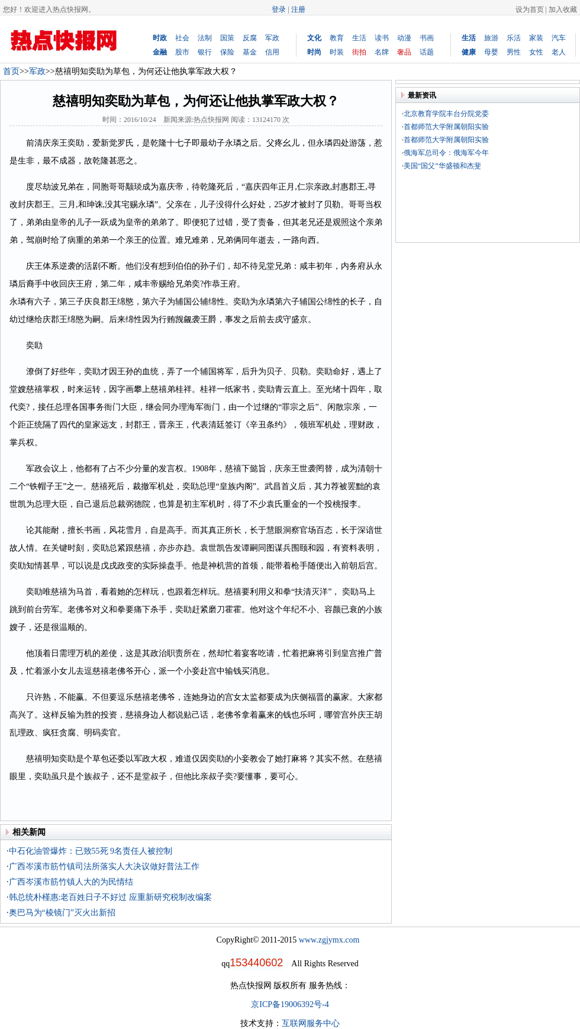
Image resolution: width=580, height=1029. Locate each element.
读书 (382, 38)
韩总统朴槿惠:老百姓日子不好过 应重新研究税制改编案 (110, 897)
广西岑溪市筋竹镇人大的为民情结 (71, 881)
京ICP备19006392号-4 (289, 1004)
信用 (272, 52)
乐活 (514, 38)
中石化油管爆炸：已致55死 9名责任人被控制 (91, 851)
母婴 (491, 52)
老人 (559, 52)
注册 (298, 9)
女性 (536, 52)
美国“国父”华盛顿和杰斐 (442, 166)
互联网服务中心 (311, 1023)
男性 (514, 52)
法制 (205, 38)
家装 (536, 38)
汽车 (559, 38)
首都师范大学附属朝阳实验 (446, 127)
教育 (337, 38)
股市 (182, 52)
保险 (227, 52)
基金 (250, 52)
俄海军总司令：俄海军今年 (446, 153)
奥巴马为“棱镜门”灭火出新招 (62, 912)
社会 (182, 38)
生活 (359, 38)
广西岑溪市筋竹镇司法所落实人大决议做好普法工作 (104, 866)
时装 (337, 52)
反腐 (250, 38)
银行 (205, 52)
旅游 (491, 38)
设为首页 (529, 9)
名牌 (382, 52)
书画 (427, 38)
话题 (427, 52)
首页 (11, 71)
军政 (272, 38)
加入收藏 (563, 9)
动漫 (404, 38)
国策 (227, 38)
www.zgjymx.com (329, 939)
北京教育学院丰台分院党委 (446, 114)
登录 (279, 9)
